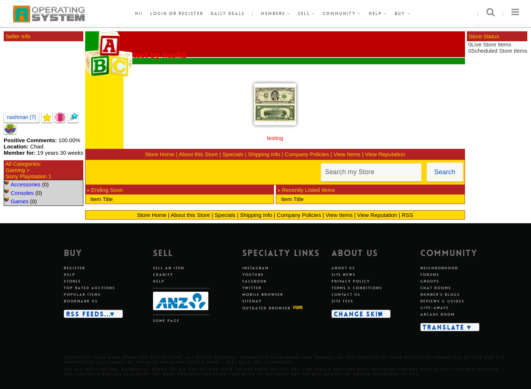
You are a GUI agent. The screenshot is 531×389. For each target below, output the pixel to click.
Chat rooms (435, 287)
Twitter (251, 287)
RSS (407, 215)
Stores (72, 281)
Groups (429, 281)
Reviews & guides (442, 301)
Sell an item (168, 268)
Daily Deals (227, 14)
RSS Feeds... (88, 314)
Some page (166, 320)
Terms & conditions (357, 287)
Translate (443, 327)
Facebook (254, 281)
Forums (429, 274)
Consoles (22, 193)
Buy (403, 14)
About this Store (198, 154)
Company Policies (307, 154)
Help (378, 14)
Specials (232, 154)
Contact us (346, 294)
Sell (306, 14)
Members (276, 14)
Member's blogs (440, 294)
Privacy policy (351, 281)
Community (342, 14)
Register (74, 268)
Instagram (255, 268)
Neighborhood (439, 268)
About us (343, 268)
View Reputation (385, 154)
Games (19, 201)
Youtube (253, 274)
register (190, 14)
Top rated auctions (89, 287)
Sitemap (252, 301)
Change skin (359, 314)
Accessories (26, 184)
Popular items (82, 294)
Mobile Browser (262, 294)
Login (158, 14)
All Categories (22, 164)
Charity (163, 274)
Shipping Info (264, 154)
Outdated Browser (266, 308)
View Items (346, 154)
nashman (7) (21, 117)
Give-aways (434, 307)
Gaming (15, 170)
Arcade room (437, 314)
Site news (343, 274)
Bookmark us (81, 301)
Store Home (159, 154)
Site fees (342, 301)
